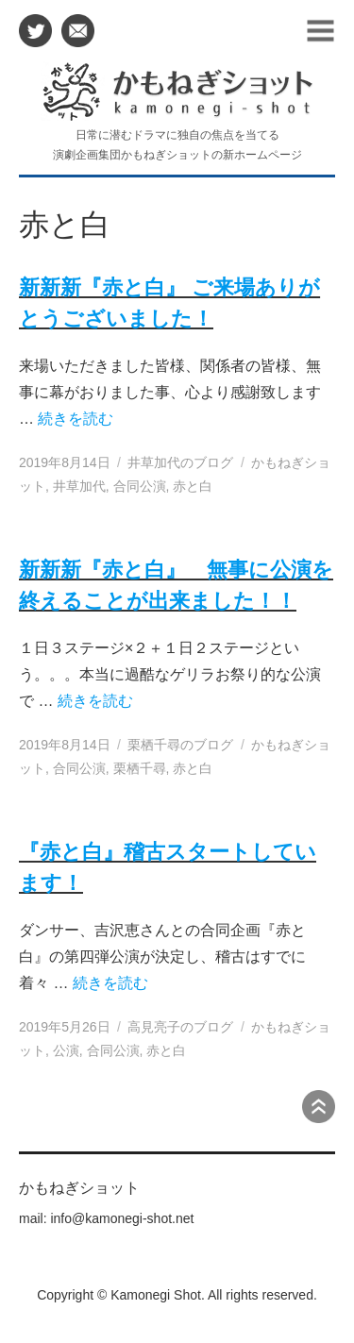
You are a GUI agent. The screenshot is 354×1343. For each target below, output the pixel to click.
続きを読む (75, 419)
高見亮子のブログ (180, 1026)
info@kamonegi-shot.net (122, 1218)
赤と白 (192, 486)
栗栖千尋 (139, 768)
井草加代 (79, 486)
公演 (66, 1050)
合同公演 (139, 486)
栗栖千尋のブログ (180, 744)
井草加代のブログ (180, 462)
